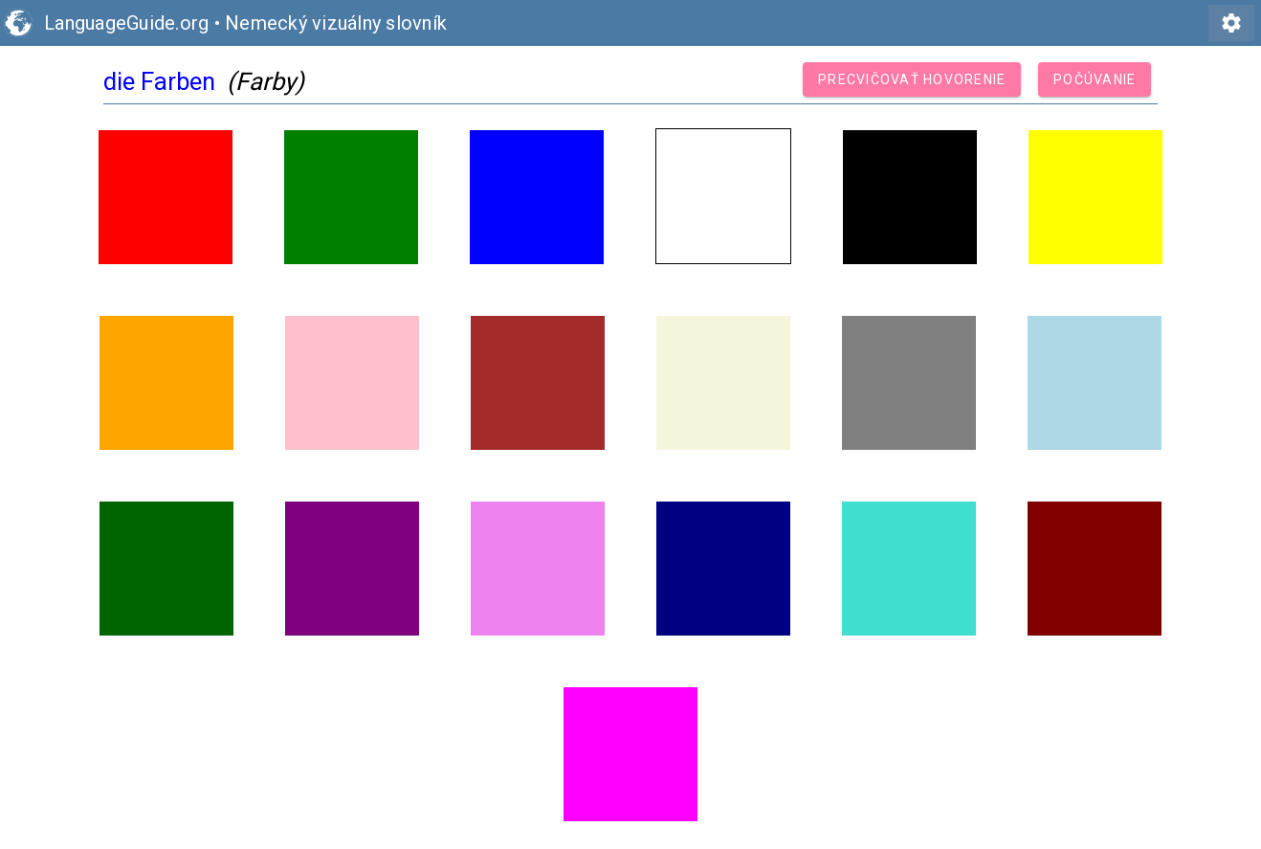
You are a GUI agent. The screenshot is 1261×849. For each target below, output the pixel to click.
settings (1231, 22)
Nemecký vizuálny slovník (336, 22)
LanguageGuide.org (126, 22)
